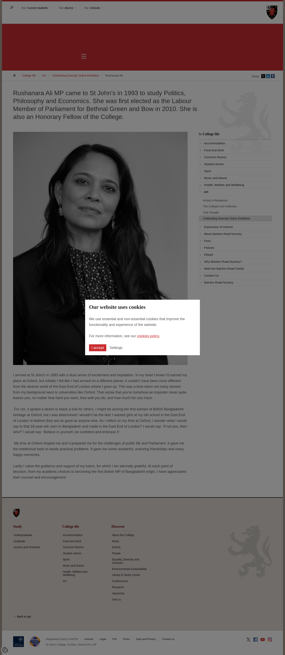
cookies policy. (148, 336)
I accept (97, 348)
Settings (116, 348)
